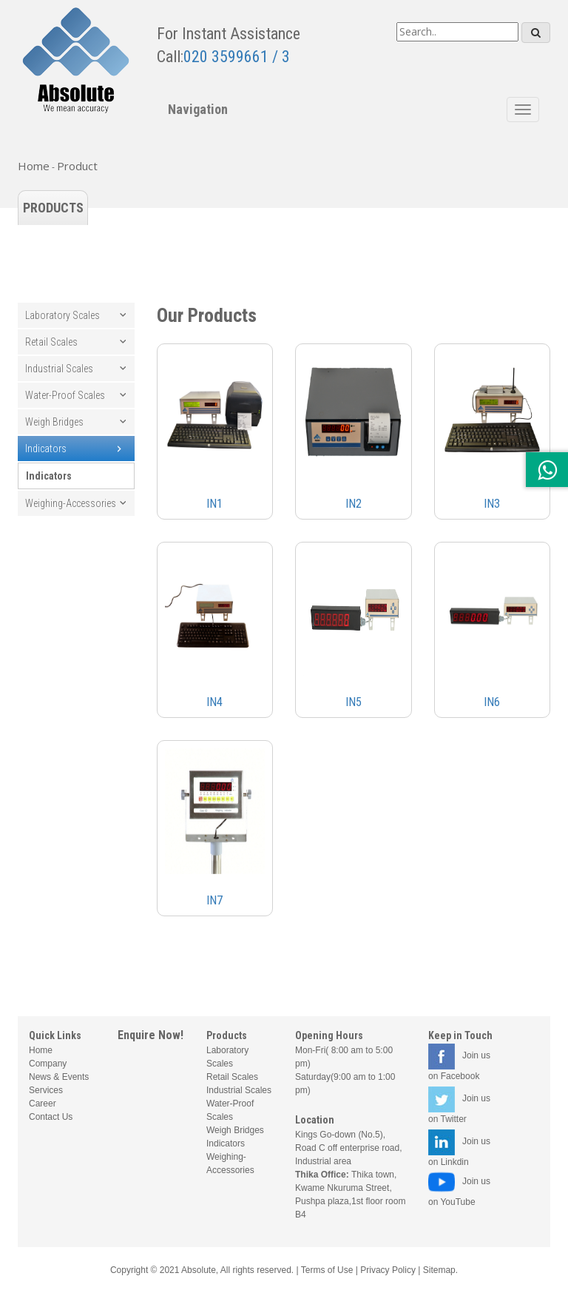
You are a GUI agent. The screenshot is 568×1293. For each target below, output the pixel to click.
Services (46, 1090)
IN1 (214, 504)
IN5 (353, 702)
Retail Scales (51, 342)
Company (48, 1063)
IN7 (214, 900)
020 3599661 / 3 (236, 56)
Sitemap (439, 1270)
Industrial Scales (59, 369)
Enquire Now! (150, 1035)
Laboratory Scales (62, 315)
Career (42, 1103)
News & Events (59, 1077)
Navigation (198, 109)
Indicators (46, 448)
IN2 (353, 504)
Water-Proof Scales (65, 395)
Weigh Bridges (54, 422)
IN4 (214, 702)
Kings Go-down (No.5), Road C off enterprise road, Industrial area (348, 1147)
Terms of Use (327, 1270)
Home (34, 165)
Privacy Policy (388, 1270)
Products (53, 207)
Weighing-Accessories (70, 503)
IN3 (492, 504)
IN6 (492, 702)
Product (77, 165)
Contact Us (50, 1117)
